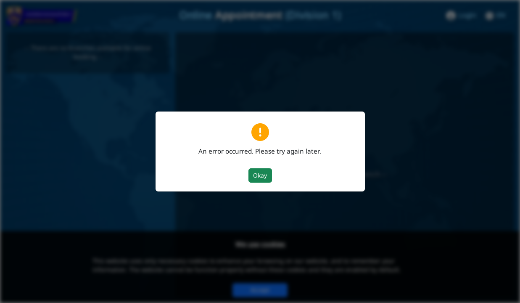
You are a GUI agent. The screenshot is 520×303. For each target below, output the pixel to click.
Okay (260, 175)
